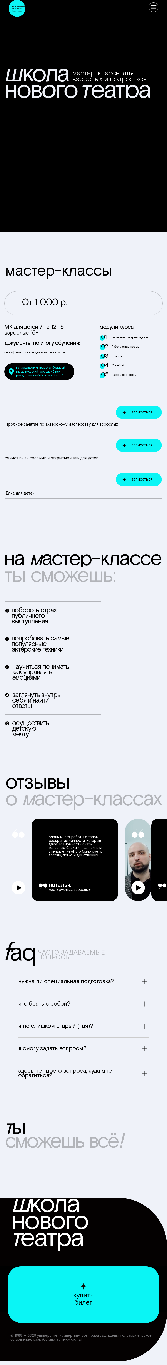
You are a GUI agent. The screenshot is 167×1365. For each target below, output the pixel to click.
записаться (142, 412)
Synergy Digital (69, 1339)
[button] (18, 887)
